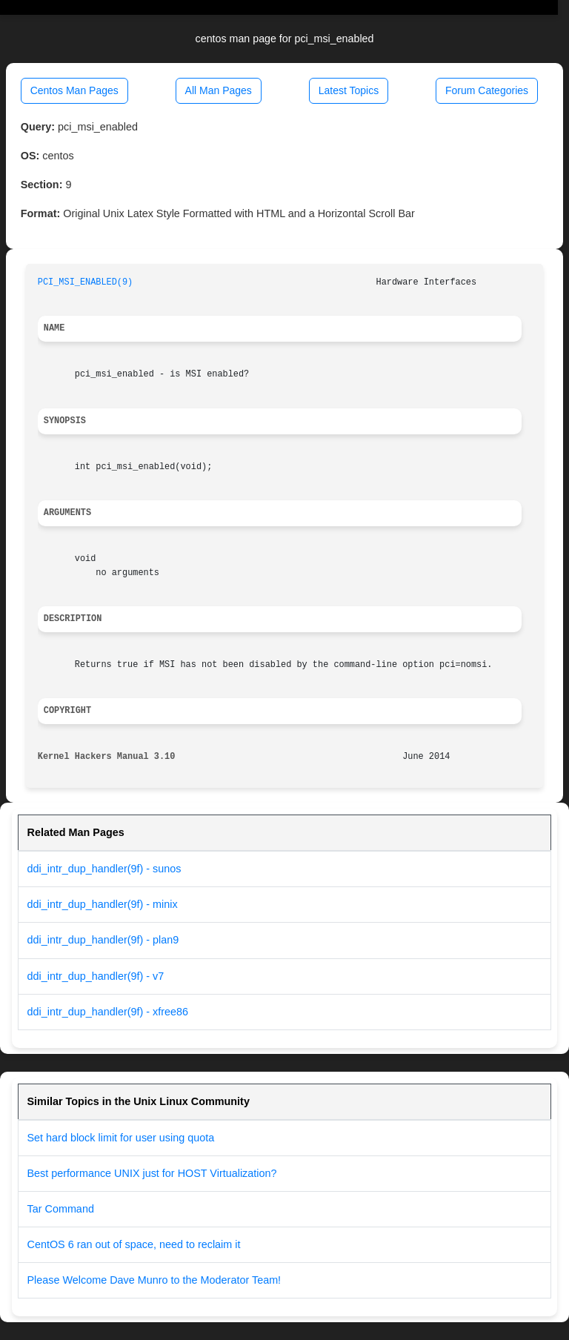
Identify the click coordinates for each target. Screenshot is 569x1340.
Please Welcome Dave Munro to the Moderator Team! (154, 1280)
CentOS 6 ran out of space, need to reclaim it (134, 1244)
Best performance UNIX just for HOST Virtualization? (152, 1173)
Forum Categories (486, 90)
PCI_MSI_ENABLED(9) (85, 282)
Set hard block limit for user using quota (121, 1138)
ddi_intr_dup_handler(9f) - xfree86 (108, 1012)
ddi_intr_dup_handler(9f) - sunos (104, 869)
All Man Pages (218, 90)
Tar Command (60, 1209)
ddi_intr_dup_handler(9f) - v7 (95, 976)
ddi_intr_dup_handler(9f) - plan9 (103, 940)
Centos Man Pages (74, 90)
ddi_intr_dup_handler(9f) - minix (102, 904)
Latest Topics (349, 90)
